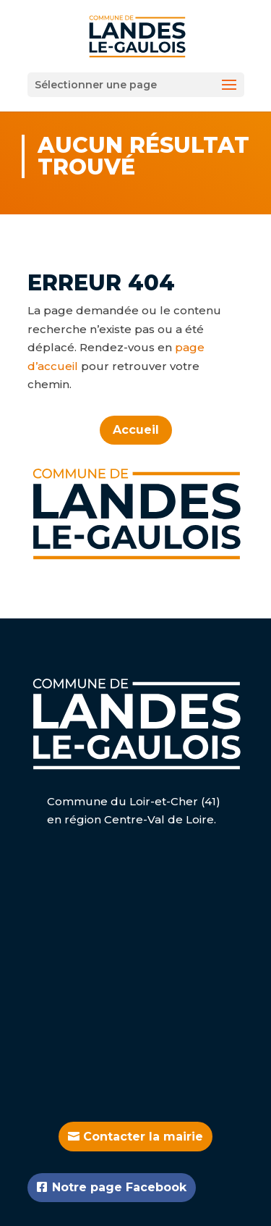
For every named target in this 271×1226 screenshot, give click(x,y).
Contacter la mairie (143, 1136)
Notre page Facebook (119, 1187)
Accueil (136, 430)
